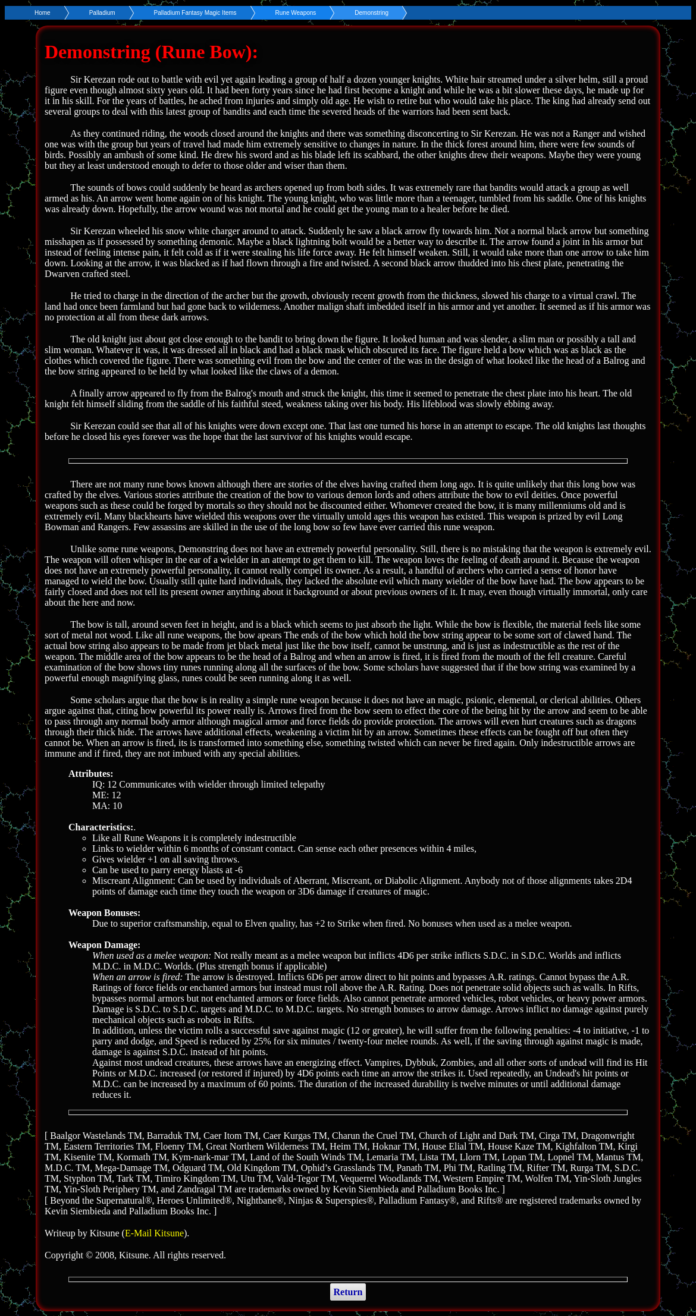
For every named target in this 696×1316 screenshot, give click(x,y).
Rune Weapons (295, 13)
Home (43, 13)
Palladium (102, 13)
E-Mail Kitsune (154, 1233)
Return (348, 1292)
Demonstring (371, 13)
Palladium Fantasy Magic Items (195, 13)
